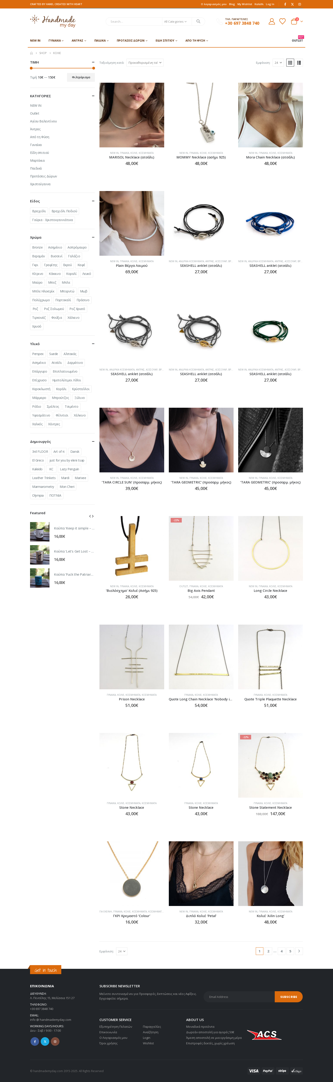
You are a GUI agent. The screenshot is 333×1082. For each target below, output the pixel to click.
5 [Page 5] (290, 951)
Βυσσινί (56, 256)
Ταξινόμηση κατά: (111, 63)
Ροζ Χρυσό (77, 309)
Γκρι (35, 265)
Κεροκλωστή (41, 389)
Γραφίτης (51, 265)
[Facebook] (285, 4)
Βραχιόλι (39, 211)
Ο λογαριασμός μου (214, 4)
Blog (232, 4)
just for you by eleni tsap (66, 460)
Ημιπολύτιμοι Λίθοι (66, 380)
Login (146, 1038)
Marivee (80, 478)
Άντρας (77, 41)
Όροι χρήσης (108, 1043)
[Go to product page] (131, 115)
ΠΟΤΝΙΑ (55, 495)
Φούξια (56, 317)
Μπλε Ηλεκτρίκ (43, 291)
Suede (53, 354)
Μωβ (83, 291)
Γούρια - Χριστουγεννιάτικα (52, 220)
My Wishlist (244, 4)
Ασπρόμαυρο (77, 247)
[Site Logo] (53, 21)
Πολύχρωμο (41, 300)
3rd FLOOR (40, 451)
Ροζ (35, 309)
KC (51, 469)
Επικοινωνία (108, 1032)
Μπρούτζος (60, 397)
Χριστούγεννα (40, 184)
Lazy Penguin (69, 469)
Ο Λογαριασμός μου (113, 1038)
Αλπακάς (70, 354)
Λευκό (86, 273)
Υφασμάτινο (41, 415)
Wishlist (148, 1043)
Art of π (59, 451)
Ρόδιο (36, 406)
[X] (293, 4)
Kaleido (37, 469)
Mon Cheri (67, 486)
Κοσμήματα (146, 153)
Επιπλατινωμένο (65, 371)
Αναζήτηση (150, 1032)
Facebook (35, 1041)
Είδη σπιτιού (165, 41)
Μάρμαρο (39, 397)
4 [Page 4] (282, 951)
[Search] (198, 21)
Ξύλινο (79, 397)
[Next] (299, 951)
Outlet (183, 586)
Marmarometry (43, 486)
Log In (270, 4)
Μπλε (66, 282)
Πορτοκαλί (63, 300)
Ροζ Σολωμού (54, 309)
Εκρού (67, 265)
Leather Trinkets (44, 478)
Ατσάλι (57, 362)
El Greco (38, 460)
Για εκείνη (105, 911)
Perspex (38, 354)
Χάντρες (54, 424)
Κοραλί (71, 273)
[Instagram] (300, 4)
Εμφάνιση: (263, 63)
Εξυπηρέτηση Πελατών (115, 1026)
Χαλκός (37, 424)
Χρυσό (36, 326)
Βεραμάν (38, 256)
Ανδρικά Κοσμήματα (191, 261)
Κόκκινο (55, 273)
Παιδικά (100, 41)
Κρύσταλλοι (80, 389)
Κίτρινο (37, 273)
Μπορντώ (67, 291)
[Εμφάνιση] (278, 63)
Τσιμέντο (71, 406)
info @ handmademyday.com (50, 1020)
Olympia (38, 495)
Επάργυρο (39, 371)
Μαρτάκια (37, 160)
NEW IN (35, 41)
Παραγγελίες (152, 1026)
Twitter (45, 1041)
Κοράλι (61, 389)
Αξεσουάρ (221, 261)
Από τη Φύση (195, 41)
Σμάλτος (53, 406)
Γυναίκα (55, 41)
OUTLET (297, 39)
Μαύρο (37, 282)
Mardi (65, 478)
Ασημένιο (55, 247)
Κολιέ (133, 153)
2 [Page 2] (268, 951)
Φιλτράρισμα (81, 77)
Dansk (74, 451)
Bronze (37, 247)
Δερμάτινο (75, 362)
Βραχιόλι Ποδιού (64, 211)
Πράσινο (83, 300)
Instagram (55, 1041)
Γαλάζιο (74, 256)
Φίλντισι (62, 415)
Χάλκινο (73, 317)
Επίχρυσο (39, 380)
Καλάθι (259, 4)
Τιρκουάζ (39, 317)
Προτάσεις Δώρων (131, 41)
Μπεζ (52, 282)
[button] (290, 63)
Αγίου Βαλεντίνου (43, 121)
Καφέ (81, 265)
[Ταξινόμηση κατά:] (144, 63)
